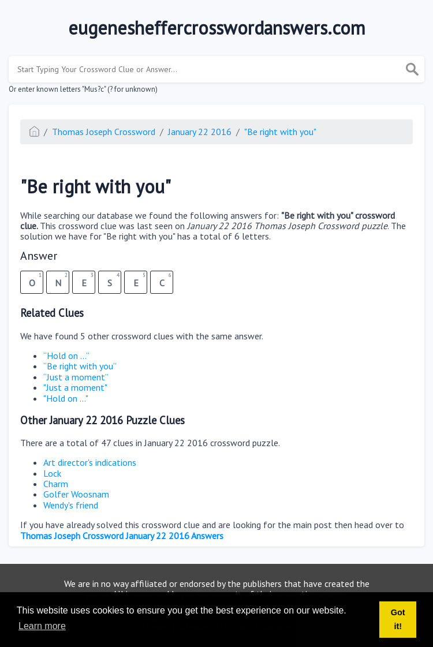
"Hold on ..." (65, 398)
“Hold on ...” (66, 355)
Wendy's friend (70, 505)
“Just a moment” (76, 377)
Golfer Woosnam (76, 494)
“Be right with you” (80, 366)
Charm (55, 483)
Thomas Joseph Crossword (103, 131)
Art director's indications (89, 462)
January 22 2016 (200, 131)
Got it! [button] (398, 619)
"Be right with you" (280, 131)
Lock (52, 473)
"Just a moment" (75, 387)
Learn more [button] (42, 626)
